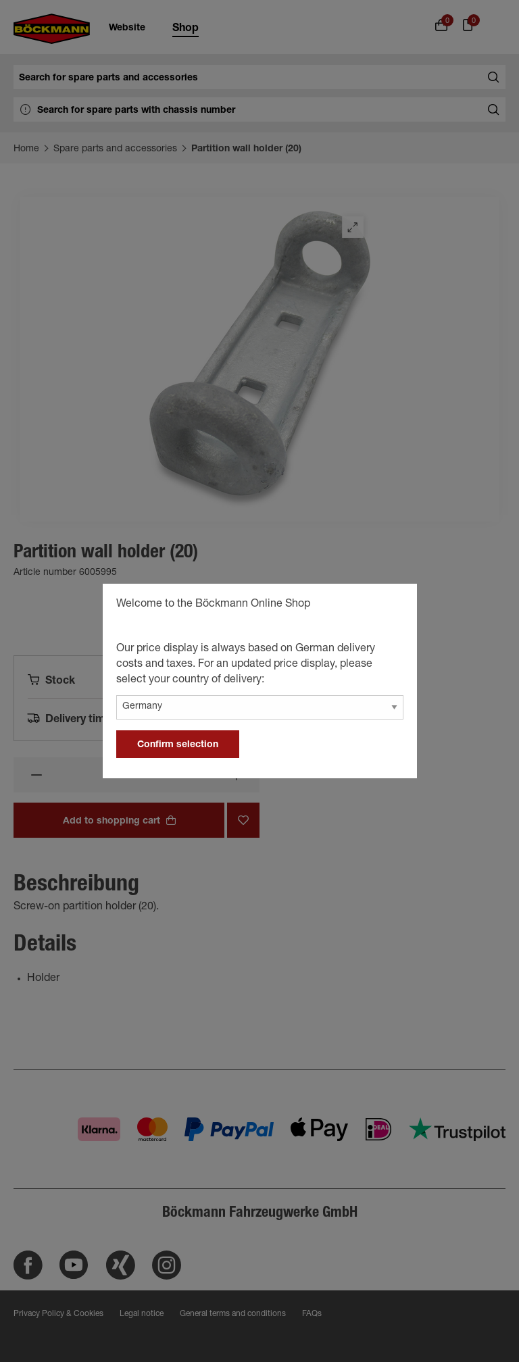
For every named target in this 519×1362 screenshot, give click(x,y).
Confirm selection (177, 745)
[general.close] (393, 606)
